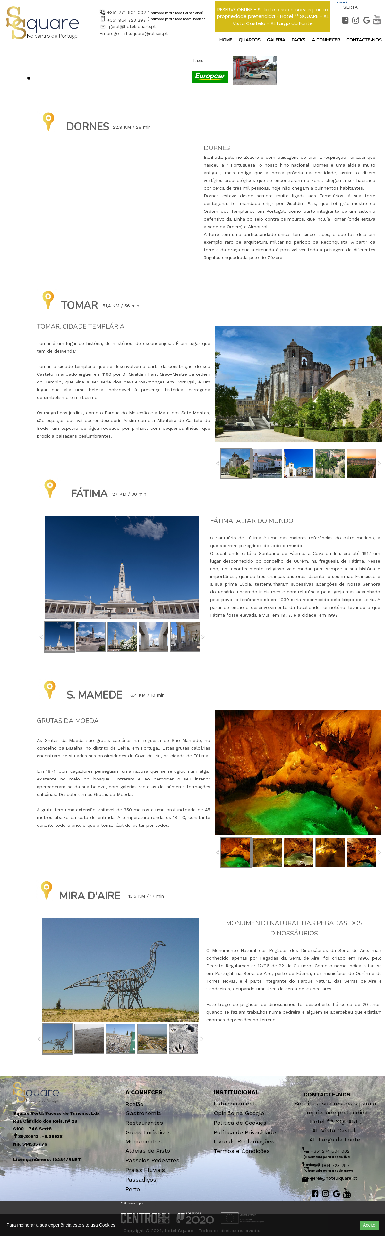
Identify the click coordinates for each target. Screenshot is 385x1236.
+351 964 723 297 (126, 20)
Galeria (276, 40)
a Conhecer (326, 40)
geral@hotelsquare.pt (132, 26)
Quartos (250, 40)
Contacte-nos (364, 40)
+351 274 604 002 (126, 12)
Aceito (369, 1225)
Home (225, 40)
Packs (298, 40)
